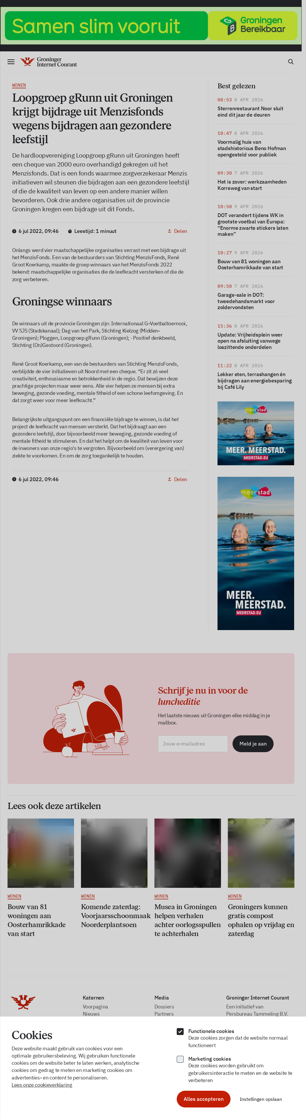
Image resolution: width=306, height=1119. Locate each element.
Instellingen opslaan (261, 1099)
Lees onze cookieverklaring (42, 1084)
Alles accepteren (204, 1099)
